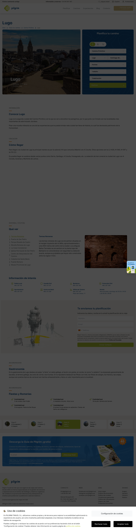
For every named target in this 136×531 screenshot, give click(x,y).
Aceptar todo (123, 524)
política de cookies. (73, 526)
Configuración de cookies (112, 513)
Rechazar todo (101, 524)
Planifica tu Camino (131, 263)
